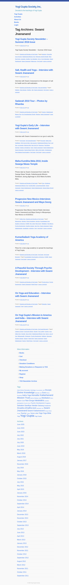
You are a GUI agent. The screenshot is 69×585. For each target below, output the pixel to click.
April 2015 (20, 489)
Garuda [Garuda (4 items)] (37, 393)
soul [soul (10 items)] (34, 408)
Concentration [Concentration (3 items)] (39, 390)
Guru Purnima (18, 56)
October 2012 (22, 554)
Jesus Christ (29, 333)
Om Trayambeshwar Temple (28, 114)
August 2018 (21, 457)
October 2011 (22, 572)
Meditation (44, 223)
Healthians (17, 143)
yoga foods (39, 228)
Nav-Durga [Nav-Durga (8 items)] (29, 400)
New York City (34, 145)
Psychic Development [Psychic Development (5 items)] (38, 403)
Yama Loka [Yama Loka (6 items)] (34, 413)
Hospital (23, 333)
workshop (31, 228)
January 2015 (22, 493)
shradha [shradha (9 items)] (28, 408)
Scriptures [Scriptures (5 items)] (47, 405)
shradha (28, 59)
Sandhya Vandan (30, 226)
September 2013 (23, 525)
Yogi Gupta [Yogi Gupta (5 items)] (38, 416)
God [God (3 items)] (41, 392)
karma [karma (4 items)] (32, 398)
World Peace (34, 284)
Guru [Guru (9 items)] (44, 392)
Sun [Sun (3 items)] (42, 408)
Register (22, 374)
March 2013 (21, 540)
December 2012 (22, 547)
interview (38, 221)
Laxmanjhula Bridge (40, 185)
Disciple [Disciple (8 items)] (48, 390)
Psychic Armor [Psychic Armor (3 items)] (27, 403)
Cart (21, 356)
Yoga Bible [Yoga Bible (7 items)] (47, 413)
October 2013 (22, 522)
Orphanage (27, 336)
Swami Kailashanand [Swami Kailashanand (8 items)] (36, 411)
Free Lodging (41, 331)
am (28, 45)
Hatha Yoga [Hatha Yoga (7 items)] (26, 395)
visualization (26, 228)
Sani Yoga (37, 226)
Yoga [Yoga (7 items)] (41, 413)
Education (44, 304)
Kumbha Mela (32, 185)
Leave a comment (47, 61)
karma (47, 333)
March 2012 (21, 565)
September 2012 (23, 558)
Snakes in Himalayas (25, 147)
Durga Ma (49, 54)
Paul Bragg (47, 145)
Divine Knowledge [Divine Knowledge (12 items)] (26, 392)
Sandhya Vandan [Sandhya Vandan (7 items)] (31, 405)
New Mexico (50, 223)
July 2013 (20, 529)
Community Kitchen (28, 331)
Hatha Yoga (48, 140)
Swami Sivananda (19, 150)
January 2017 (22, 460)
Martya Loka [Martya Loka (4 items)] (37, 398)
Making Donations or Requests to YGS (33, 367)
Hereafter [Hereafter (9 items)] (35, 395)
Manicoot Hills (27, 145)
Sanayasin (49, 336)
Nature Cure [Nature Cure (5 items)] (21, 400)
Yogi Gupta (18, 14)
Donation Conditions (27, 363)
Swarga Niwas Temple (29, 150)
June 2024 (20, 428)
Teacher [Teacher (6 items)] (24, 413)
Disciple (36, 331)
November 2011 (22, 568)
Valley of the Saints (39, 150)
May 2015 (20, 485)
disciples (24, 221)
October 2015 (22, 478)
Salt (32, 90)
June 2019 (20, 446)
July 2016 (20, 467)
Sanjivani (17, 147)
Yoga (35, 228)
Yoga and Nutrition (42, 87)
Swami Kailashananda (37, 188)
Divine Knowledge (30, 221)
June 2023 (20, 431)
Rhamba (38, 114)
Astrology (44, 54)
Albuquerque (18, 221)
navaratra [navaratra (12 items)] (39, 400)
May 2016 (20, 471)
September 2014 (23, 504)
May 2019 (20, 449)
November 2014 (22, 496)
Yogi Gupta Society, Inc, (28, 6)
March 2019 (21, 453)
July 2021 (20, 439)
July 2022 (20, 435)
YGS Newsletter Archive (28, 381)
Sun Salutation (33, 59)
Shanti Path (31, 338)
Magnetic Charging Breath (42, 56)
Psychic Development (20, 226)
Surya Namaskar (45, 59)
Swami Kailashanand (48, 147)
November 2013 (22, 518)
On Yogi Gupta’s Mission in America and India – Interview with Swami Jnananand (33, 318)
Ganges (44, 112)
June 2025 (20, 424)
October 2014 (22, 500)
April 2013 (20, 536)
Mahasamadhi (21, 336)
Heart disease (23, 90)
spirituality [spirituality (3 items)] (38, 408)
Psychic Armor (45, 282)
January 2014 (22, 511)
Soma (32, 147)
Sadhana (44, 336)
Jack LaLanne (33, 143)
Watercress (33, 61)
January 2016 (22, 475)
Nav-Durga (17, 59)
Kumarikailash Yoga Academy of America (34, 257)
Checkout (23, 360)
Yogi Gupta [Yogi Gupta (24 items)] (27, 415)
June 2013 (20, 532)
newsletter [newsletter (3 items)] (46, 400)
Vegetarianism (48, 150)
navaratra (23, 59)
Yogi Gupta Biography (31, 140)
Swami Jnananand (26, 61)
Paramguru (41, 145)
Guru (43, 183)
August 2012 (21, 561)
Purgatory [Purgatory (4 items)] (48, 403)
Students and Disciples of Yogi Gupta (28, 54)
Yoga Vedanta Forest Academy (22, 152)
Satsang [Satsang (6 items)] (41, 405)
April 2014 (20, 507)
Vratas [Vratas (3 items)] (28, 413)
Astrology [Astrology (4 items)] (33, 390)
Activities (17, 17)
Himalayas (47, 183)
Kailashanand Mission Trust (28, 56)
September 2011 (23, 576)
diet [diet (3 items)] (44, 390)
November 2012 (22, 550)
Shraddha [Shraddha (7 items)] (21, 408)
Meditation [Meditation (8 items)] (46, 398)
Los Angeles (21, 145)
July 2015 (20, 482)
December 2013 (22, 514)
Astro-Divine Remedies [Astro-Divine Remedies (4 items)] (23, 390)
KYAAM (27, 223)
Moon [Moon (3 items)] (52, 398)
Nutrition (29, 90)
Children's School (19, 331)
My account (23, 370)
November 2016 (22, 464)
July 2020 (20, 442)
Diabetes (17, 90)
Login (16, 25)
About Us (17, 19)
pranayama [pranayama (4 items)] (20, 403)
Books (16, 22)
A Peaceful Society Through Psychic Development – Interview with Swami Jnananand (33, 271)
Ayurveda (43, 140)
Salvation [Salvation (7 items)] (20, 405)
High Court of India (25, 143)
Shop (21, 377)
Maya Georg (38, 223)
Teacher (24, 340)
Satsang (26, 338)
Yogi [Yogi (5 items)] (18, 416)
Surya (39, 59)
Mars (50, 56)
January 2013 (22, 543)
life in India (32, 223)
